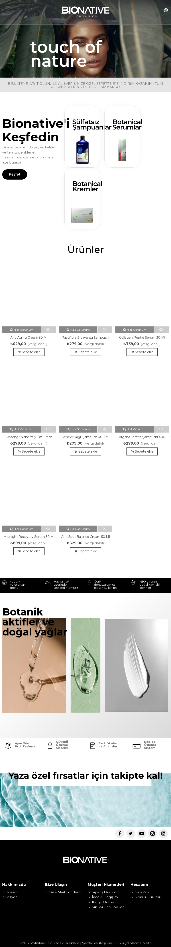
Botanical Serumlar (127, 124)
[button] (14, 174)
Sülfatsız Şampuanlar (91, 124)
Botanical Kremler (87, 186)
